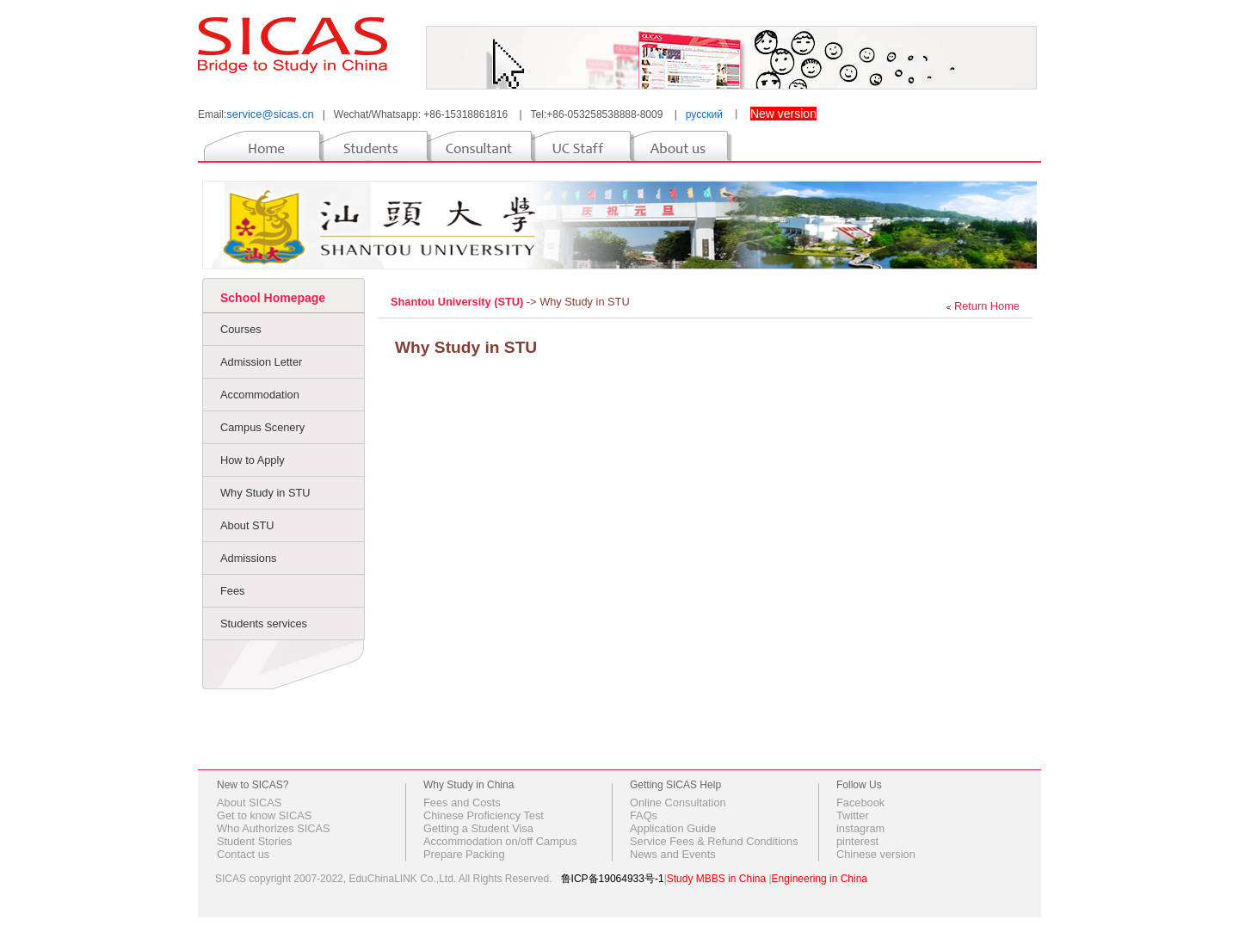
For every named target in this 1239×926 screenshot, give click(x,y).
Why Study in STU (265, 492)
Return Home (987, 305)
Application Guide (673, 828)
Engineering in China (819, 879)
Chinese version (875, 854)
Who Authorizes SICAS (273, 828)
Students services (263, 623)
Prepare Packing (464, 854)
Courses (241, 329)
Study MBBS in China (716, 879)
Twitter (852, 815)
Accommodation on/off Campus (499, 841)
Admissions (248, 558)
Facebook (860, 802)
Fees (232, 590)
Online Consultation (678, 802)
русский (704, 114)
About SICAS (249, 802)
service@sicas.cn (269, 114)
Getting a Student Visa (478, 828)
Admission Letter (261, 361)
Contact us (243, 854)
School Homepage (272, 298)
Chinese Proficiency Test (483, 815)
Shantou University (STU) (459, 301)
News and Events (673, 854)
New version (783, 113)
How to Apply (252, 460)
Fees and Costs (462, 802)
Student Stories (255, 841)
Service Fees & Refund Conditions (714, 841)
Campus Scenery (262, 427)
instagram (860, 828)
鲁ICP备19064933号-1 (612, 879)
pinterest (857, 841)
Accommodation (259, 394)
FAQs (643, 815)
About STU (247, 525)
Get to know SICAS (264, 815)
